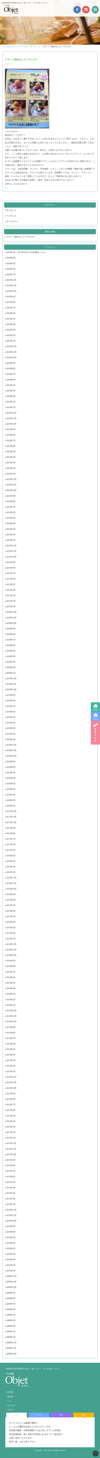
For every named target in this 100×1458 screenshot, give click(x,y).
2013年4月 (11, 1055)
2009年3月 (11, 1326)
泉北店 (95, 719)
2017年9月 (11, 828)
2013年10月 (11, 1021)
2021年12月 (11, 546)
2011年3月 (10, 1193)
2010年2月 (11, 1265)
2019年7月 (11, 706)
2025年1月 (11, 341)
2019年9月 (11, 695)
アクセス (11, 1405)
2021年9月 (11, 562)
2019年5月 (11, 717)
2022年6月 (11, 512)
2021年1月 (11, 606)
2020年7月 (11, 640)
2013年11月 (11, 1016)
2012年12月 (11, 1077)
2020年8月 (11, 634)
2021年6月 (11, 579)
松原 (61, 1415)
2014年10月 (11, 955)
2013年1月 (11, 1071)
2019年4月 (11, 723)
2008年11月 (11, 1348)
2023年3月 (11, 462)
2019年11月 (11, 684)
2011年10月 (11, 1154)
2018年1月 (11, 806)
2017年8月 (11, 833)
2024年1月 (11, 407)
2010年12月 (11, 1210)
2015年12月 (11, 878)
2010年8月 (11, 1232)
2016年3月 (11, 861)
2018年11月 (11, 750)
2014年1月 (11, 1005)
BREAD (95, 733)
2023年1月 (11, 474)
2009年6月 (11, 1309)
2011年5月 (10, 1182)
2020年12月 (11, 612)
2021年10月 (11, 557)
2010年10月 (11, 1221)
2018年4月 (11, 789)
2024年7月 (11, 374)
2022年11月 (11, 485)
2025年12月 (11, 280)
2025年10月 (11, 291)
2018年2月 (11, 800)
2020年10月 (11, 623)
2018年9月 (11, 761)
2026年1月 (11, 274)
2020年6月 (11, 645)
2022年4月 (11, 523)
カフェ (38, 1415)
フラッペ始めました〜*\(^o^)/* (20, 237)
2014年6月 (11, 977)
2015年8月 (11, 900)
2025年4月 (11, 324)
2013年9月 (11, 1027)
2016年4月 (11, 856)
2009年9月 (11, 1293)
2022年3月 (11, 529)
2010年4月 (11, 1254)
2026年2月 (11, 269)
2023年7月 (11, 440)
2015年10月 (11, 889)
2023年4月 (11, 457)
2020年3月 (11, 662)
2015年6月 (11, 911)
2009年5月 (11, 1315)
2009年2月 (11, 1331)
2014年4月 (11, 988)
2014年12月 (11, 944)
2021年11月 (11, 551)
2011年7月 (10, 1171)
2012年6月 (11, 1110)
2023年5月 (11, 451)
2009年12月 (11, 1276)
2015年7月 (11, 905)
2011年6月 (10, 1177)
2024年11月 (11, 352)
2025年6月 (11, 313)
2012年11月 (11, 1082)
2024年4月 (11, 391)
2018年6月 (11, 778)
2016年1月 (11, 872)
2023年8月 (11, 435)
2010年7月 (11, 1237)
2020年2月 (11, 667)
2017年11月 (11, 817)
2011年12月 (11, 1143)
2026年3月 (11, 263)
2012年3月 (11, 1127)
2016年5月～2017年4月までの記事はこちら (26, 252)
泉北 (83, 1415)
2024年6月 (11, 380)
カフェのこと (12, 221)
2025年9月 (11, 297)
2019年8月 (11, 700)
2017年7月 (11, 839)
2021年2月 (11, 601)
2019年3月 (11, 728)
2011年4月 (10, 1188)
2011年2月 (10, 1199)
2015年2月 (11, 933)
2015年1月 (11, 939)
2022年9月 (11, 496)
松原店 (95, 710)
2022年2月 (11, 535)
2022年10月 (11, 490)
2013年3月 (11, 1060)
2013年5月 (11, 1049)
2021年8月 (11, 568)
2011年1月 (10, 1204)
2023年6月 (11, 446)
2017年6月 (11, 844)
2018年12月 (11, 745)
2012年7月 (11, 1105)
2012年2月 (11, 1132)
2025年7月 (11, 308)
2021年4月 (11, 590)
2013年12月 (11, 1010)
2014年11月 (11, 950)
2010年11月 (11, 1215)
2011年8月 (10, 1165)
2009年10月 (11, 1287)
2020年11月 (11, 618)
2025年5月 (11, 319)
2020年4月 (11, 656)
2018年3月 (11, 795)
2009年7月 (11, 1304)
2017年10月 (11, 822)
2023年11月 (11, 418)
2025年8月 (11, 302)
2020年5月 (11, 651)
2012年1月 (11, 1138)
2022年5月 (11, 518)
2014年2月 (11, 999)
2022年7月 (11, 507)
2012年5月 (11, 1116)
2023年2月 (11, 468)
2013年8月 (11, 1033)
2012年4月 (11, 1121)
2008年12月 (11, 1342)
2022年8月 (11, 501)
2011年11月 (11, 1149)
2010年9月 (11, 1226)
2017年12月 (11, 811)
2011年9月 (10, 1160)
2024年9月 (11, 363)
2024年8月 (11, 368)
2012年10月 (11, 1088)
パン (9, 1401)
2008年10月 (11, 1354)
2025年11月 (11, 285)
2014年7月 (11, 972)
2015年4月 (11, 922)
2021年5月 (11, 584)
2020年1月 (11, 673)
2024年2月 (11, 402)
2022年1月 (11, 540)
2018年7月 (11, 772)
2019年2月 (11, 734)
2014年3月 (11, 994)
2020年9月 (11, 629)
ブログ (10, 1410)
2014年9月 (11, 961)
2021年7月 (11, 573)
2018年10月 (11, 756)
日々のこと (11, 210)
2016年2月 (11, 867)
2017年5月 (11, 850)
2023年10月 (11, 424)
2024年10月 (11, 357)
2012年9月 (11, 1093)
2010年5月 (11, 1248)
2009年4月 (11, 1320)
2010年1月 (11, 1271)
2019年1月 (11, 739)
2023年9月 (11, 429)
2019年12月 (11, 678)
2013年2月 (11, 1066)
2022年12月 (11, 479)
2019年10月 (11, 689)
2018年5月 (11, 784)
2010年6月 (11, 1243)
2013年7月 (11, 1038)
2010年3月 (11, 1259)
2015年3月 (11, 927)
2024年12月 (11, 346)
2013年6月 (11, 1044)
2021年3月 (11, 595)
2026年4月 (11, 258)
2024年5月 (11, 385)
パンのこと (11, 216)
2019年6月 (11, 712)
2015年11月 (11, 883)
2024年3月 (11, 396)
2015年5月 (11, 916)
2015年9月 (11, 894)
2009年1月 (11, 1337)
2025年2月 (11, 335)
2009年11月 (11, 1282)
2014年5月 (11, 983)
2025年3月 (11, 330)
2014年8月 (11, 966)
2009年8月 (11, 1298)
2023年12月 (11, 413)
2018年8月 (11, 767)
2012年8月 (11, 1099)
